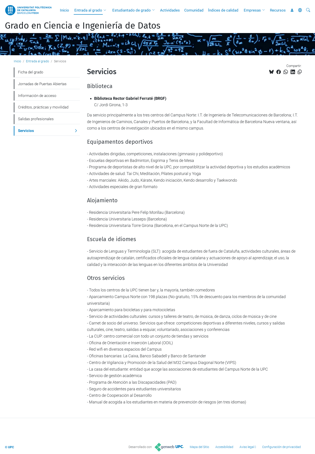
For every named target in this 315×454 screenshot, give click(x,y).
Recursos (278, 10)
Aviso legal (247, 447)
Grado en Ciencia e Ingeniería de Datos (82, 25)
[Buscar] (308, 10)
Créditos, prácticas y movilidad (43, 107)
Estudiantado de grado (131, 10)
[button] (106, 10)
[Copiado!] (299, 72)
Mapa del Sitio (199, 447)
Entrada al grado (88, 10)
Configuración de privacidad (281, 447)
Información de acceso (37, 95)
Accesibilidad (224, 447)
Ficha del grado (30, 72)
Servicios (26, 130)
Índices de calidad (223, 10)
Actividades (170, 10)
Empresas (252, 10)
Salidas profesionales (36, 119)
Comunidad (194, 10)
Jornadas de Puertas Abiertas (42, 84)
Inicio (64, 10)
